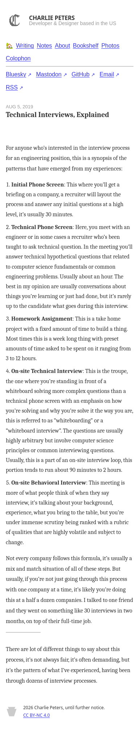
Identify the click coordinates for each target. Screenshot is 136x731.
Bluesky (16, 74)
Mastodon (48, 74)
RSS (12, 87)
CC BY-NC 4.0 (36, 715)
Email (106, 74)
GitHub (80, 74)
